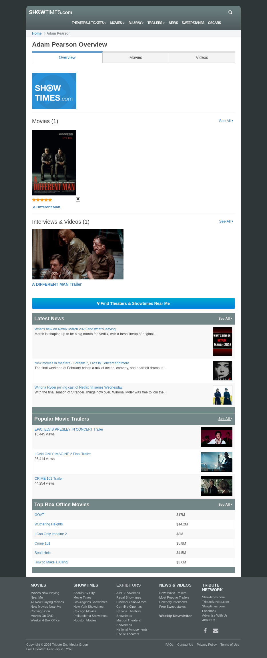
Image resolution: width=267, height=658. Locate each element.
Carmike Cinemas (129, 606)
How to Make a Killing (51, 562)
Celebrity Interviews (173, 602)
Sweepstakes (193, 23)
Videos (202, 57)
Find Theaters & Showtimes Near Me (133, 303)
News (173, 23)
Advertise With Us (215, 615)
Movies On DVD (42, 615)
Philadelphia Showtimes (90, 615)
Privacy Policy (207, 644)
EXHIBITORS (128, 585)
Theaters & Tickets (89, 23)
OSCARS (214, 23)
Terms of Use (229, 644)
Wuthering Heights (49, 524)
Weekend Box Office (45, 620)
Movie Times (82, 597)
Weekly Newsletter (175, 616)
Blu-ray (136, 23)
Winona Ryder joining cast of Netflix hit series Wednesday (78, 387)
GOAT (39, 515)
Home (36, 33)
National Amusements (132, 629)
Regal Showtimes (128, 597)
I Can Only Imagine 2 (51, 534)
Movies (117, 23)
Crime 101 (42, 543)
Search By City (84, 593)
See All (226, 121)
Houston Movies (84, 620)
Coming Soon (40, 611)
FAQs (170, 644)
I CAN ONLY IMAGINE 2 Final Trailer (63, 454)
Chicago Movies (84, 611)
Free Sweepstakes (172, 606)
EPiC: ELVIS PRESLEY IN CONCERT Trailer (69, 429)
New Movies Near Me (46, 606)
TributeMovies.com (215, 601)
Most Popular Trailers (174, 597)
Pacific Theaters (127, 634)
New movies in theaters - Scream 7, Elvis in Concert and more (82, 363)
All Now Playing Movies (47, 602)
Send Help (43, 553)
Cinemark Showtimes (131, 602)
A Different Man (46, 207)
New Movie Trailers (172, 593)
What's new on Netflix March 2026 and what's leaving (75, 329)
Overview (67, 57)
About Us (208, 620)
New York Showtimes (88, 606)
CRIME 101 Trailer (49, 479)
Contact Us (185, 644)
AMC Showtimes (128, 593)
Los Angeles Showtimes (90, 602)
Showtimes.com (213, 597)
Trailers (156, 23)
